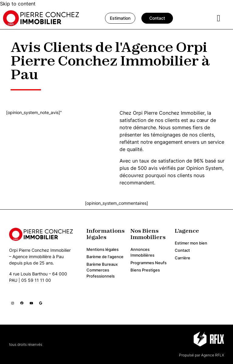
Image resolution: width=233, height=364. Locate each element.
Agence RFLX (212, 355)
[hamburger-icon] (218, 18)
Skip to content (17, 4)
